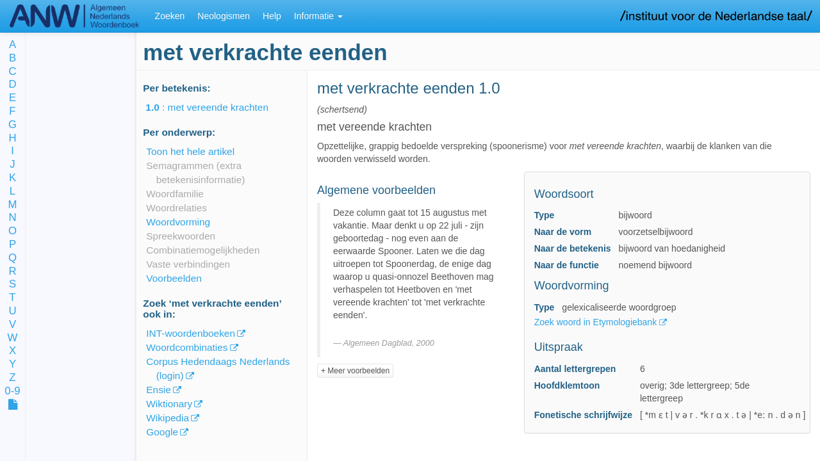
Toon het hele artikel (190, 151)
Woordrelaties (176, 207)
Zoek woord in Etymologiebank (596, 322)
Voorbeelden (173, 278)
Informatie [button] (318, 16)
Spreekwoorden (180, 235)
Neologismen (223, 16)
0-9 (12, 391)
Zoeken (170, 16)
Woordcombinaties (186, 347)
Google (162, 431)
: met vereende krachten (215, 107)
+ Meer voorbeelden (355, 370)
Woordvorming (178, 221)
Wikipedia (167, 417)
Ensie (158, 389)
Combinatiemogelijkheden (202, 250)
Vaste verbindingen (188, 264)
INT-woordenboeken (190, 333)
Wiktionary (169, 403)
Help (272, 16)
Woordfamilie (175, 193)
